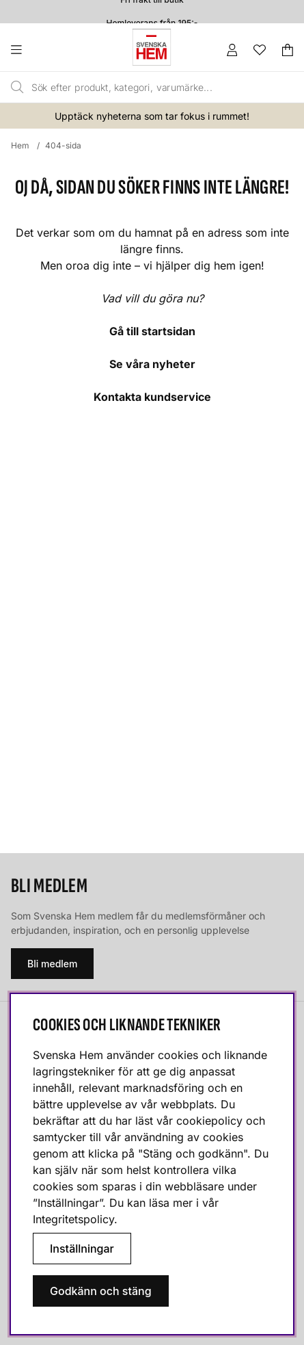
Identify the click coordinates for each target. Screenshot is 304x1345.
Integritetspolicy (73, 1219)
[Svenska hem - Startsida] (152, 47)
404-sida (63, 145)
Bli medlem (52, 963)
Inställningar (82, 1248)
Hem (20, 145)
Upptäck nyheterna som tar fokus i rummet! (152, 116)
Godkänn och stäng (101, 1291)
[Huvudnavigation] (44, 50)
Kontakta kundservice (152, 397)
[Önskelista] (259, 50)
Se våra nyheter (152, 364)
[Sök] (134, 87)
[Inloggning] (232, 50)
